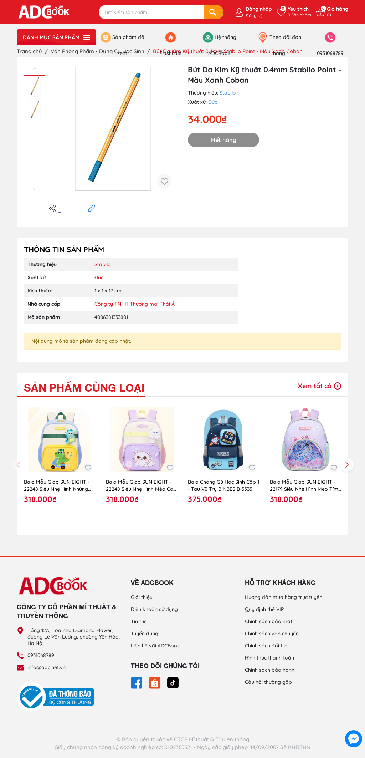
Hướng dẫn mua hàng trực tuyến (283, 597)
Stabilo (228, 93)
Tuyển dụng (144, 633)
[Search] (213, 12)
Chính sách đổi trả (266, 645)
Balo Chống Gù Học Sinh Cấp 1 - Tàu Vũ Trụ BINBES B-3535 (223, 485)
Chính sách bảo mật (268, 621)
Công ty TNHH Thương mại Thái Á (134, 304)
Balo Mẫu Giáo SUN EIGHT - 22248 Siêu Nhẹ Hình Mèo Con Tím (141, 486)
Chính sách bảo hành (269, 670)
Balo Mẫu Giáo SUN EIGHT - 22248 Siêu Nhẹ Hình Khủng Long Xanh (56, 486)
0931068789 (40, 655)
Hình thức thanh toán (269, 658)
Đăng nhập (259, 9)
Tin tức (138, 621)
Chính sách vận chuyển (272, 633)
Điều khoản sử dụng (154, 609)
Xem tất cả (319, 386)
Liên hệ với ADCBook (155, 645)
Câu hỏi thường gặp (268, 682)
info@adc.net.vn (46, 667)
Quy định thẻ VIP (264, 609)
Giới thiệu (142, 597)
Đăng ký (254, 15)
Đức (212, 102)
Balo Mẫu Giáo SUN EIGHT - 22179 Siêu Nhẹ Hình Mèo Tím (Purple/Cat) (304, 486)
